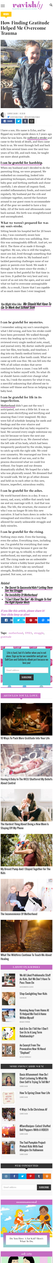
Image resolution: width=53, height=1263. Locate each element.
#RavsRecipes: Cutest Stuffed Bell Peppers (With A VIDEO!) (35, 1128)
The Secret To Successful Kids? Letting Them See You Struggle (28, 589)
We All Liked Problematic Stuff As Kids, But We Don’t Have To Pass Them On (35, 979)
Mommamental (26, 1202)
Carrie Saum (12, 113)
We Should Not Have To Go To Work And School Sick (26, 306)
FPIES (28, 633)
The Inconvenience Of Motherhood (19, 914)
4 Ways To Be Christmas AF (33, 1109)
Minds (6, 14)
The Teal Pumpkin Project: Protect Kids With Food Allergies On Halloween (33, 1146)
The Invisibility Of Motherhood (21, 595)
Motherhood (8, 405)
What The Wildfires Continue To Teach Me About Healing (26, 957)
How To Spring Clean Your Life (35, 1093)
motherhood (16, 633)
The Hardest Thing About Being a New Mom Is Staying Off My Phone (25, 826)
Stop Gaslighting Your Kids (33, 994)
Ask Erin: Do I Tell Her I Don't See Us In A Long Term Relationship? (34, 1032)
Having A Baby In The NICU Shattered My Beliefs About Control (26, 781)
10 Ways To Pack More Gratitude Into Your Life (25, 738)
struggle (39, 633)
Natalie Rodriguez (25, 1057)
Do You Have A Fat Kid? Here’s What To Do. (26, 1240)
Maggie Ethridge (25, 1022)
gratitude (6, 637)
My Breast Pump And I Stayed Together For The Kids (25, 871)
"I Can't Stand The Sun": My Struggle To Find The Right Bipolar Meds (28, 600)
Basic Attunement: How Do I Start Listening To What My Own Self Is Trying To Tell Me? (35, 1078)
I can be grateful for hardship (21, 163)
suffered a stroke (37, 138)
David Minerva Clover (26, 987)
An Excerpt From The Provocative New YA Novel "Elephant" (33, 1049)
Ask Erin (26, 1254)
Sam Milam (23, 998)
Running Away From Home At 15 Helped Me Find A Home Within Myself (34, 1014)
